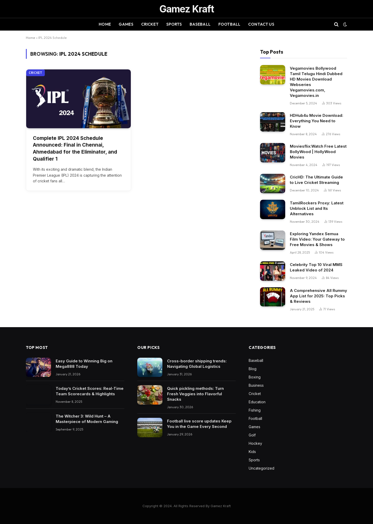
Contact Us (261, 24)
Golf (252, 435)
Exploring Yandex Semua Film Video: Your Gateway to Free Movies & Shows (317, 239)
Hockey (255, 443)
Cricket (150, 24)
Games (126, 24)
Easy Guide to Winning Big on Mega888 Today (84, 363)
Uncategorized (261, 468)
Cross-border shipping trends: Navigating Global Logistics (197, 363)
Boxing (255, 377)
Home (105, 24)
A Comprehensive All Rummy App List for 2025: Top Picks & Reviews (318, 296)
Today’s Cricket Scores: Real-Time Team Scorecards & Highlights (90, 391)
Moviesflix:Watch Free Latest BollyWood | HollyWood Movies (318, 152)
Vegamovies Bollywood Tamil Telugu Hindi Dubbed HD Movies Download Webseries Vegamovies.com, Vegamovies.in (316, 82)
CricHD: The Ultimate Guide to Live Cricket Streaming (316, 180)
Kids (252, 451)
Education (257, 402)
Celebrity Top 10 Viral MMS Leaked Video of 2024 (316, 267)
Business (256, 385)
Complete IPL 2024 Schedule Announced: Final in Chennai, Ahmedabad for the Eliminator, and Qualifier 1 (75, 148)
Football (229, 24)
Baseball (200, 24)
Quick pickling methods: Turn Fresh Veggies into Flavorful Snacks (195, 394)
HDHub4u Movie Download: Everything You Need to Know (316, 121)
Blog (252, 369)
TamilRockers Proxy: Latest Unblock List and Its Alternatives (316, 208)
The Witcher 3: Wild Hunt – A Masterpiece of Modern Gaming (87, 419)
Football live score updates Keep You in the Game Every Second (199, 424)
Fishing (255, 410)
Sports (174, 24)
